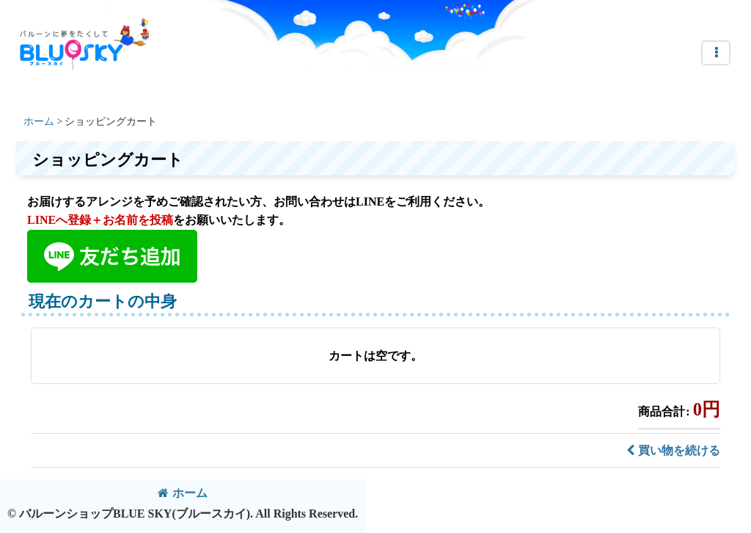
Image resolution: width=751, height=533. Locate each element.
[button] (715, 52)
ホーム (183, 493)
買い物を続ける (673, 450)
